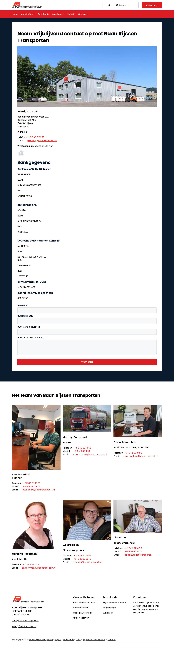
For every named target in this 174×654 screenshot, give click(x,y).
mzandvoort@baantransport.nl (90, 454)
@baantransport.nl (91, 562)
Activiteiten (27, 14)
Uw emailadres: (25, 316)
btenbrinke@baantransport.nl (38, 489)
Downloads (43, 14)
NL (109, 5)
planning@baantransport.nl (42, 140)
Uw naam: (22, 305)
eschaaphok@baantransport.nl (141, 456)
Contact (82, 14)
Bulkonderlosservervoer (84, 602)
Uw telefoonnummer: (29, 327)
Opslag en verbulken (82, 612)
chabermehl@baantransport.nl (39, 567)
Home (15, 14)
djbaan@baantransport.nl (138, 554)
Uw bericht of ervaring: (30, 337)
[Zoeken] (126, 5)
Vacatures (152, 5)
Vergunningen (109, 607)
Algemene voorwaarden (114, 602)
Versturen (87, 362)
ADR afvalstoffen (81, 618)
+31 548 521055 (36, 137)
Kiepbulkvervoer (80, 607)
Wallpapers (108, 612)
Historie (71, 14)
